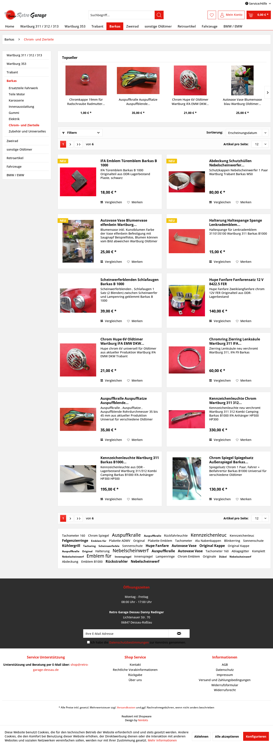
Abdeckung (70, 562)
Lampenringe (166, 556)
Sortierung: (214, 132)
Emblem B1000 (92, 562)
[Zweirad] (132, 26)
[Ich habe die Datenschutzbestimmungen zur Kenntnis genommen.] (88, 642)
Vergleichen (111, 202)
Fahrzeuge (14, 166)
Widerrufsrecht (225, 690)
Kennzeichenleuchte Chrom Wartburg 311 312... (232, 400)
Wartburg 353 (16, 64)
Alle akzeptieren (227, 736)
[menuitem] (126, 15)
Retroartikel (15, 158)
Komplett (258, 551)
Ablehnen (201, 736)
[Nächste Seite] (70, 144)
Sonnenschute (253, 541)
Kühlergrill (71, 545)
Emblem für (99, 541)
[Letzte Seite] (79, 144)
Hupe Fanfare (158, 545)
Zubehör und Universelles (27, 131)
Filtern (69, 133)
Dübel (223, 556)
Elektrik (14, 119)
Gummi (14, 113)
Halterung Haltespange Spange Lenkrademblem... (235, 222)
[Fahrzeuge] (210, 26)
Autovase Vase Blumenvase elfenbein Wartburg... (123, 222)
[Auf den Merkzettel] (135, 202)
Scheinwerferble (109, 546)
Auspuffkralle (127, 535)
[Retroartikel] (187, 26)
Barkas (12, 81)
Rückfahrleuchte (176, 535)
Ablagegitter (241, 551)
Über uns (135, 680)
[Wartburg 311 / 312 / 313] (39, 26)
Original (139, 541)
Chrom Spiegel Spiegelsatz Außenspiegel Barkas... (231, 460)
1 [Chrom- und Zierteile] (63, 144)
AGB (225, 665)
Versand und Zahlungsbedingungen (225, 680)
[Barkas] (114, 26)
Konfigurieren (256, 736)
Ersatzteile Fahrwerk (23, 88)
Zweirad (12, 141)
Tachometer (184, 541)
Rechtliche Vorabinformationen (135, 670)
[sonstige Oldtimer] (158, 26)
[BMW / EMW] (233, 26)
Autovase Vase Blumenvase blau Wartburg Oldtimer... (242, 101)
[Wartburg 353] (75, 26)
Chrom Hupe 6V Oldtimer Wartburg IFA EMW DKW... (190, 101)
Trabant (12, 72)
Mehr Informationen (162, 740)
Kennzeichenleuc (209, 535)
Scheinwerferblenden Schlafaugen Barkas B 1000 (129, 282)
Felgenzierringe (75, 540)
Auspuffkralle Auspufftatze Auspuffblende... (138, 101)
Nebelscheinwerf (131, 551)
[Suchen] (159, 15)
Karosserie (16, 100)
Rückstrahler (117, 561)
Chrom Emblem (189, 556)
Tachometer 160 (74, 535)
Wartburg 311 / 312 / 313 (24, 55)
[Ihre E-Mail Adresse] (125, 633)
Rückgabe (135, 675)
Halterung (102, 551)
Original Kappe (212, 545)
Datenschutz (225, 670)
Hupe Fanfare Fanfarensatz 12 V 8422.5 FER (236, 282)
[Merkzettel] (212, 15)
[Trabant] (97, 26)
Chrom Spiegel (99, 535)
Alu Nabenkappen (208, 541)
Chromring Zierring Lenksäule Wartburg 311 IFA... (234, 341)
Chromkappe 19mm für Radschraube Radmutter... (86, 101)
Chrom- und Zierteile (24, 125)
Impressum (225, 675)
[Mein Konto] (231, 15)
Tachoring (89, 546)
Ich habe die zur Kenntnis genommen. (138, 642)
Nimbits (143, 720)
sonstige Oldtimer (19, 149)
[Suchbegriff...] (126, 15)
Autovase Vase (184, 545)
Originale (210, 556)
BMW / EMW (15, 175)
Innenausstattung (21, 107)
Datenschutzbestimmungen (129, 642)
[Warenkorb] (259, 15)
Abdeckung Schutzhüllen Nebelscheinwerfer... (230, 163)
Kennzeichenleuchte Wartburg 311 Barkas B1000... (129, 460)
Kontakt (135, 665)
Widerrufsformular (224, 685)
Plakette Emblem (160, 541)
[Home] (9, 26)
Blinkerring (232, 541)
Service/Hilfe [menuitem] (256, 3)
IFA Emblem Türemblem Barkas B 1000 (128, 163)
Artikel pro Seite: (236, 144)
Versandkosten (126, 707)
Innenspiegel (123, 556)
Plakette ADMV (120, 541)
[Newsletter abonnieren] (179, 633)
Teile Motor (17, 94)
